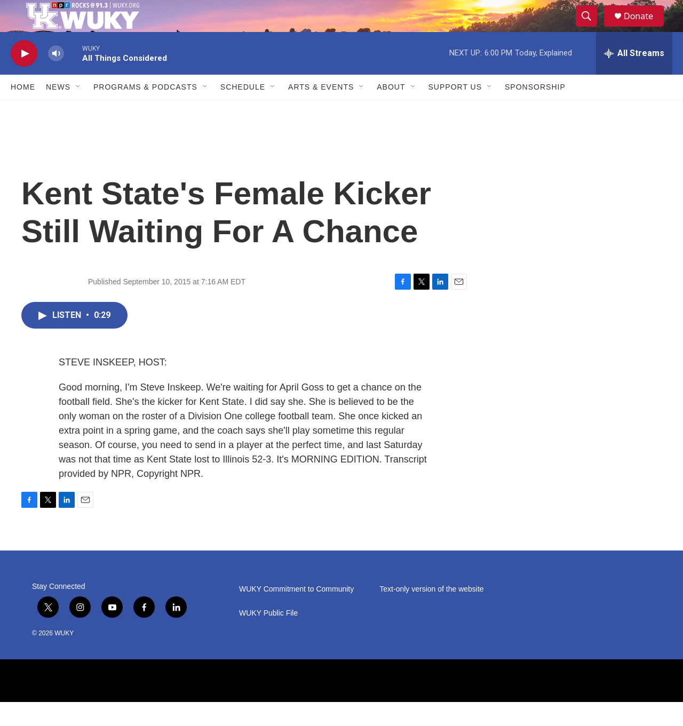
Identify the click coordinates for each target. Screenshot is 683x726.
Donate (645, 28)
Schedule (242, 111)
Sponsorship (535, 111)
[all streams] (634, 77)
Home (23, 111)
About (391, 111)
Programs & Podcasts (145, 111)
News (58, 111)
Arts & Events (321, 111)
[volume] (56, 78)
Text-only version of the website (431, 613)
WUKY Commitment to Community (296, 613)
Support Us (455, 111)
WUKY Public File (268, 637)
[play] (24, 77)
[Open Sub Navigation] (78, 111)
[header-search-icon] (591, 28)
